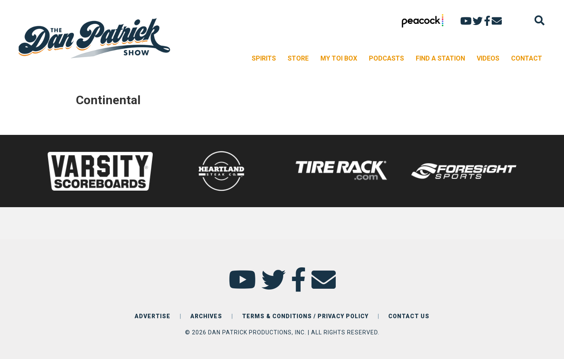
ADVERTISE (152, 316)
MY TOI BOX (338, 58)
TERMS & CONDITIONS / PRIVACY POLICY (305, 316)
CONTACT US (408, 316)
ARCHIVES (206, 316)
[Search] (539, 20)
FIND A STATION (440, 58)
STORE (298, 58)
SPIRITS (264, 58)
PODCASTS (386, 58)
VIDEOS (488, 58)
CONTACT (526, 58)
